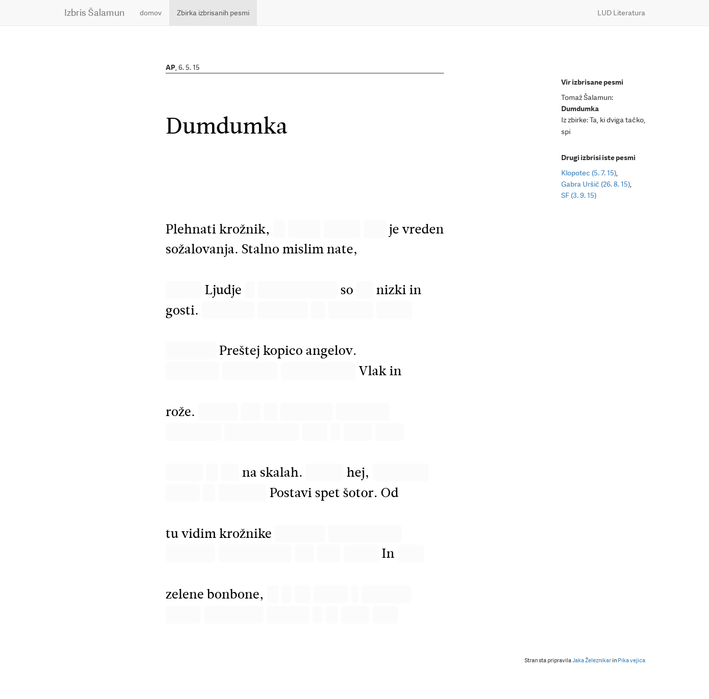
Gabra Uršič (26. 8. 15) (595, 184)
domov (151, 12)
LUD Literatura (621, 12)
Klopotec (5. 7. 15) (588, 172)
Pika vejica (631, 660)
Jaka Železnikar (591, 660)
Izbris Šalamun (94, 12)
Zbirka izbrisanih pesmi (213, 12)
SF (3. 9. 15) (578, 195)
